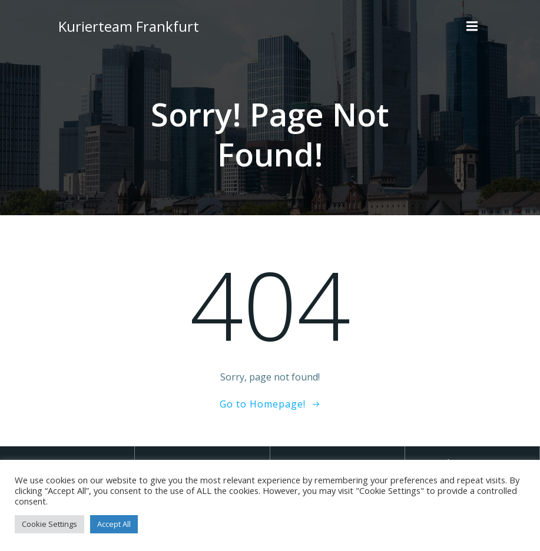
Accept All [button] (114, 524)
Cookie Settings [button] (49, 524)
